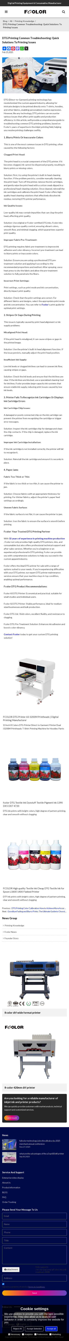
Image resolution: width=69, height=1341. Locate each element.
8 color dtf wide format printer (23, 1012)
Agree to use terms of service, (23, 1286)
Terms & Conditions (36, 1287)
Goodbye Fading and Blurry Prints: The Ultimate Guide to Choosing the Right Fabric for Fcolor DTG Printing (37, 911)
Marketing (55, 1334)
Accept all (51, 1329)
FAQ (4, 1197)
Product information (11, 1187)
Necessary (14, 1334)
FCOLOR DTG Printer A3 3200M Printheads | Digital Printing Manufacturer (30, 718)
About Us (6, 1182)
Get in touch (11, 1118)
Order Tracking (9, 1202)
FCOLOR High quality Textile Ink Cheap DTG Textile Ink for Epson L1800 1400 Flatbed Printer (33, 890)
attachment (11, 1269)
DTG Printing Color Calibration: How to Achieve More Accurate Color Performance (39, 908)
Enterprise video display (13, 1178)
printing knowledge (24, 21)
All (11, 21)
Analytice (27, 1334)
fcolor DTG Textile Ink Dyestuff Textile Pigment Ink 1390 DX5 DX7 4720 (33, 804)
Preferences (41, 1334)
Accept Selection (34, 1329)
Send (34, 1293)
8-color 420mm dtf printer (20, 1087)
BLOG (5, 1192)
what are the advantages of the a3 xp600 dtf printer (41, 1153)
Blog (5, 21)
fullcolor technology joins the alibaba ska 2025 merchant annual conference (39, 1142)
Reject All (17, 1329)
